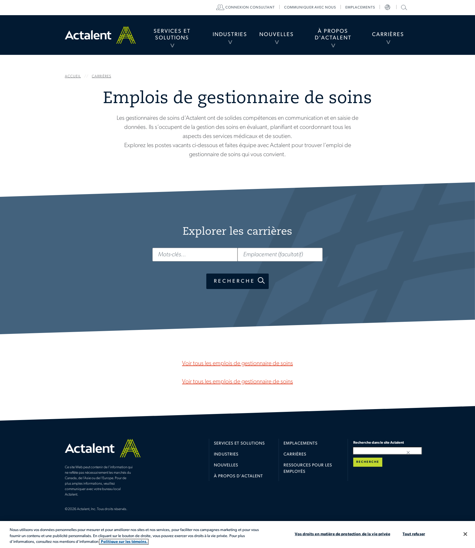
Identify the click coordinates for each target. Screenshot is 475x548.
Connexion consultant (250, 7)
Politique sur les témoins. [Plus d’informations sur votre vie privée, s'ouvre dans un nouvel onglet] (124, 542)
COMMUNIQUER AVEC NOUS (310, 7)
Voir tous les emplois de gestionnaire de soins (237, 364)
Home (100, 35)
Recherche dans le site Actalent (403, 7)
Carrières (388, 35)
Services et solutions (239, 443)
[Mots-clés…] (195, 254)
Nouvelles (276, 35)
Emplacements (360, 7)
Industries (230, 35)
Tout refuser (414, 534)
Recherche (234, 281)
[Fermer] (465, 534)
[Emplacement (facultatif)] (280, 254)
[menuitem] (172, 35)
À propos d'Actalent (333, 35)
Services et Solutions (172, 35)
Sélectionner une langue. (388, 8)
